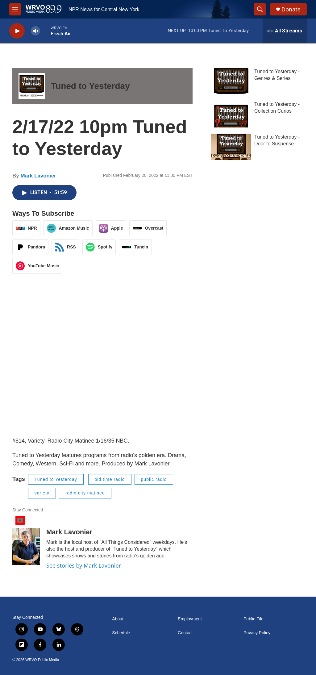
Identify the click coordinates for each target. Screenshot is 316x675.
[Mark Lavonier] (26, 546)
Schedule (121, 633)
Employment (190, 619)
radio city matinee (85, 492)
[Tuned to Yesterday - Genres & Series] (231, 81)
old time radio (110, 479)
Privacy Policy (256, 633)
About (117, 619)
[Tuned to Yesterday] (32, 86)
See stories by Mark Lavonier (83, 565)
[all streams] (285, 31)
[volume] (35, 31)
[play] (17, 31)
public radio (154, 479)
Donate (291, 9)
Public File (253, 619)
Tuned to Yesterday (90, 86)
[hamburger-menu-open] (15, 9)
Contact (185, 633)
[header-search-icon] (260, 9)
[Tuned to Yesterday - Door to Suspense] (231, 147)
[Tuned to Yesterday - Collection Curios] (231, 114)
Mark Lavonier (38, 176)
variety (42, 492)
